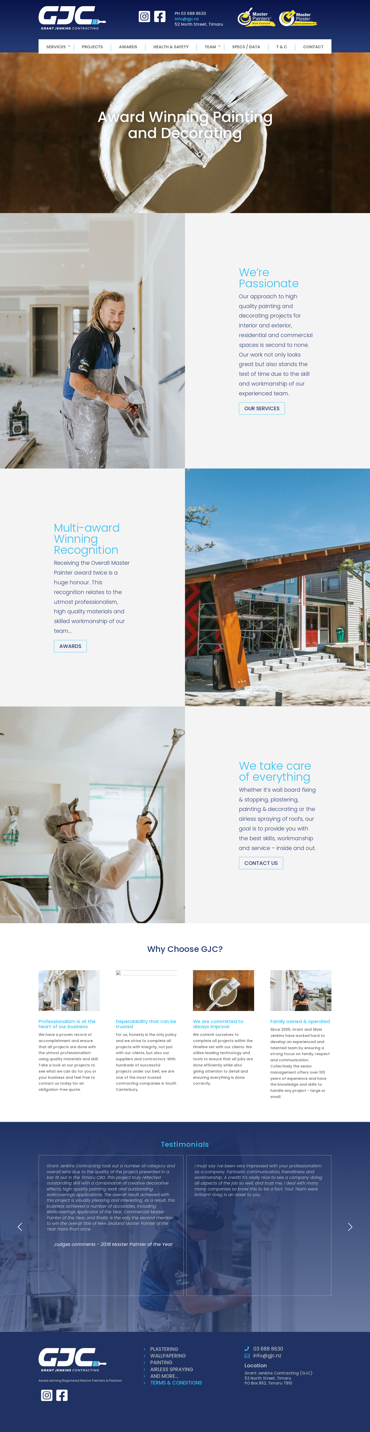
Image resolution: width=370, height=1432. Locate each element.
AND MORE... (164, 1376)
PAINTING (161, 1362)
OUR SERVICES (262, 408)
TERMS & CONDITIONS (176, 1382)
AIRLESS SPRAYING (171, 1369)
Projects (92, 47)
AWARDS (70, 646)
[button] (20, 1226)
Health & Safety (171, 47)
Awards (128, 47)
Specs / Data (246, 47)
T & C (281, 47)
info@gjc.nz (187, 19)
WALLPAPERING (168, 1355)
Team (210, 47)
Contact (313, 47)
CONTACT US (261, 863)
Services (56, 47)
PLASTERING (164, 1349)
